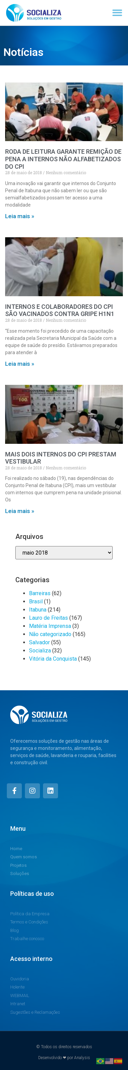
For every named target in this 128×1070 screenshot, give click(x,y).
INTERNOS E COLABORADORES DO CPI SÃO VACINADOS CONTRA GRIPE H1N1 (59, 310)
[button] (118, 13)
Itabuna (37, 609)
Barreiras (40, 593)
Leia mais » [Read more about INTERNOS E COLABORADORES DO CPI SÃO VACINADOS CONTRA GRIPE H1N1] (19, 363)
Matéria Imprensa (50, 626)
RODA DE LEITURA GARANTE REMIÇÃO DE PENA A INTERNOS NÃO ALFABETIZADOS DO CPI (63, 159)
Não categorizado (50, 634)
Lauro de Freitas (48, 618)
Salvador (39, 642)
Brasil (36, 601)
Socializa (40, 650)
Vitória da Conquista (53, 658)
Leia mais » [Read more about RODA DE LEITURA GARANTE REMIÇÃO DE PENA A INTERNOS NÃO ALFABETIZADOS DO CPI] (19, 216)
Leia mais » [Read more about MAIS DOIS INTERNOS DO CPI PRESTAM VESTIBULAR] (19, 511)
